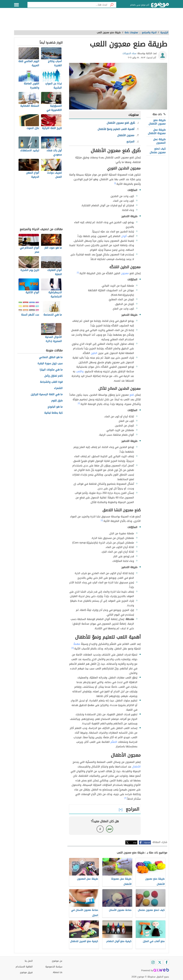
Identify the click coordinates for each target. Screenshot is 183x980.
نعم (109, 828)
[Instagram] (153, 962)
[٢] (78, 272)
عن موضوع (57, 961)
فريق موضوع (26, 972)
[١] (115, 183)
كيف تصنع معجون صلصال (158, 150)
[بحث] (111, 5)
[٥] (73, 648)
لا (100, 828)
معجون (125, 273)
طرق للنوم (57, 400)
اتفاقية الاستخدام (24, 967)
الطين (94, 353)
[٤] (102, 520)
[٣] (79, 403)
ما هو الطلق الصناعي (51, 357)
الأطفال (136, 766)
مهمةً (76, 643)
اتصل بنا (29, 961)
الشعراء (58, 388)
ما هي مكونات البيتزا (51, 369)
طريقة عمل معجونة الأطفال (157, 131)
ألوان (124, 236)
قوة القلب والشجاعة (51, 382)
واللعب (80, 371)
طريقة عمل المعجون (159, 141)
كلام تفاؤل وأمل (53, 376)
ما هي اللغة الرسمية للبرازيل (47, 394)
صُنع (132, 394)
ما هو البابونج (55, 407)
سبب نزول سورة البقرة (50, 363)
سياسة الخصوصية (53, 967)
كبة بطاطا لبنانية (53, 413)
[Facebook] (166, 962)
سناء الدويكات (129, 53)
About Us (57, 972)
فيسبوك (147, 842)
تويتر (135, 842)
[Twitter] (159, 962)
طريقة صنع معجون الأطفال (157, 122)
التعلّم (114, 741)
